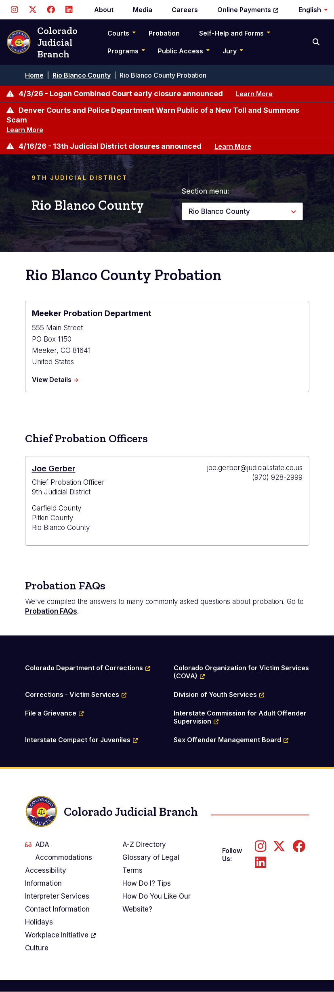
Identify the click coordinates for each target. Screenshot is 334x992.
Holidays (39, 922)
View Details (55, 380)
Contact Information (57, 909)
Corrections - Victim (76, 694)
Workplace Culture (61, 940)
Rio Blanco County (82, 75)
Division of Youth (219, 694)
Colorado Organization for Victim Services (241, 672)
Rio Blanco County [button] (219, 211)
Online (248, 10)
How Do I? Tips (146, 883)
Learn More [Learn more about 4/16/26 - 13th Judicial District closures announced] (232, 146)
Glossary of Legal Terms (150, 863)
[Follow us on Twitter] (32, 10)
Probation (164, 33)
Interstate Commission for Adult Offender (241, 717)
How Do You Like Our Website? (156, 902)
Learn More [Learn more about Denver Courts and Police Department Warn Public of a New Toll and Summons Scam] (24, 130)
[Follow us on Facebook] (51, 10)
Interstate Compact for (82, 740)
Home (34, 75)
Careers (185, 10)
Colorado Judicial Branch (42, 42)
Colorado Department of (88, 668)
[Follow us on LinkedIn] (69, 10)
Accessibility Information (45, 876)
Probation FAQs (51, 611)
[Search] (317, 42)
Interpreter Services (57, 896)
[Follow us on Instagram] (14, 10)
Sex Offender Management (231, 740)
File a (54, 713)
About (103, 10)
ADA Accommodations (58, 850)
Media (142, 10)
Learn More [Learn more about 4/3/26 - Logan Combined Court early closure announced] (254, 94)
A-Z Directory (144, 844)
